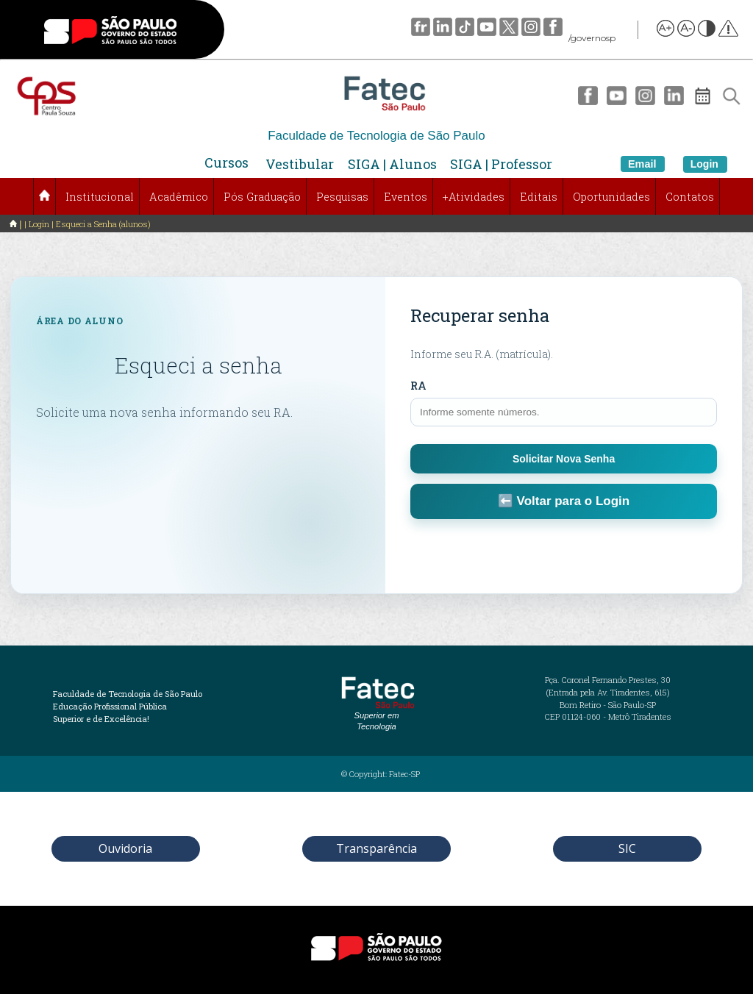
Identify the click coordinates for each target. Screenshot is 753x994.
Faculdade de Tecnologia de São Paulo (376, 136)
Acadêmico (178, 197)
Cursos (226, 162)
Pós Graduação (262, 197)
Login (704, 164)
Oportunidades (611, 197)
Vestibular (299, 164)
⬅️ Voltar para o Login (563, 501)
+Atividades (473, 197)
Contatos (689, 197)
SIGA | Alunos (392, 164)
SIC (627, 848)
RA (418, 386)
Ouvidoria (125, 848)
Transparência (376, 848)
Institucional (99, 197)
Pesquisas (342, 197)
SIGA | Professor (501, 164)
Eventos (405, 197)
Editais (538, 197)
